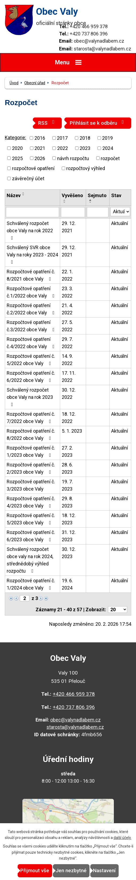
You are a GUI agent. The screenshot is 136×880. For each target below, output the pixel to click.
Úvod (14, 82)
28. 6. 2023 (67, 468)
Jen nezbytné (71, 870)
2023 (85, 148)
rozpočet (110, 158)
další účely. (122, 837)
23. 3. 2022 (67, 292)
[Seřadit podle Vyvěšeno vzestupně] (65, 200)
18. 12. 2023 (69, 519)
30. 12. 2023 (69, 552)
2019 (107, 138)
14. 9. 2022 (67, 359)
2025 (17, 158)
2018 (85, 138)
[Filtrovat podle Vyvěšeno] (73, 212)
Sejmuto (97, 195)
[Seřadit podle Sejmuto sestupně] (91, 202)
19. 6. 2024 (67, 584)
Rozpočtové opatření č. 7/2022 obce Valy (31, 417)
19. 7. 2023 (67, 485)
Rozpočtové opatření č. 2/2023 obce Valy (31, 468)
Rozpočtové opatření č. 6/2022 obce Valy (31, 376)
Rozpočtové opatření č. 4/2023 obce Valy (31, 502)
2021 (39, 148)
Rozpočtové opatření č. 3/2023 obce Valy (31, 485)
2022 (62, 148)
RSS (47, 122)
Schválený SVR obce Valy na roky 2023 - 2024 (32, 254)
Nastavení (104, 870)
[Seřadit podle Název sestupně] (23, 195)
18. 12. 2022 (69, 417)
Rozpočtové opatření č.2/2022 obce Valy (32, 309)
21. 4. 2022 (67, 309)
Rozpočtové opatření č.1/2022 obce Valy (32, 292)
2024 (107, 148)
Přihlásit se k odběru (98, 122)
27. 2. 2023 (67, 451)
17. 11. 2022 (69, 376)
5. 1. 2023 (72, 431)
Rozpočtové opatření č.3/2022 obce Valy (32, 325)
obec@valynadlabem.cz (99, 41)
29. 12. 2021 (69, 226)
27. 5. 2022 (67, 325)
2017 (62, 138)
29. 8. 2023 (67, 502)
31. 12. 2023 (69, 535)
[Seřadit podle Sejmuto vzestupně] (91, 200)
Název (14, 195)
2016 (39, 138)
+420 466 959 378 (89, 26)
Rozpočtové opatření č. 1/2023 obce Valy (31, 451)
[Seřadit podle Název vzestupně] (23, 193)
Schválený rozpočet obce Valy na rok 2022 (30, 230)
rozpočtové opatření (33, 168)
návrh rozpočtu (73, 158)
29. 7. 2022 (67, 342)
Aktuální (119, 223)
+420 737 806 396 (89, 33)
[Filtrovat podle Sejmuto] (97, 212)
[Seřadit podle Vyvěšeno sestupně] (65, 202)
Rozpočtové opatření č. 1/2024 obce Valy (31, 584)
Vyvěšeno (72, 195)
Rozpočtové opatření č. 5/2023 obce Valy (31, 519)
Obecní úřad (34, 82)
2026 (39, 158)
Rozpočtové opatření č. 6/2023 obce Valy (31, 535)
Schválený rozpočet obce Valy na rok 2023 (30, 397)
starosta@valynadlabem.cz (102, 48)
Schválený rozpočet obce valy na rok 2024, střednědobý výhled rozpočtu (30, 560)
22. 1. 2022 (67, 275)
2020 (17, 148)
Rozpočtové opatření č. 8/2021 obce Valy (31, 275)
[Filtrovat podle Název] (32, 212)
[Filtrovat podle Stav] (120, 211)
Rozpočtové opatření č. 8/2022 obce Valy (31, 434)
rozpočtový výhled (85, 168)
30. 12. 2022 (69, 393)
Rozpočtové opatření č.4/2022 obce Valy (32, 342)
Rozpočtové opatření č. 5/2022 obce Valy (31, 359)
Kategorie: (15, 137)
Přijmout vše (34, 870)
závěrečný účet (28, 178)
